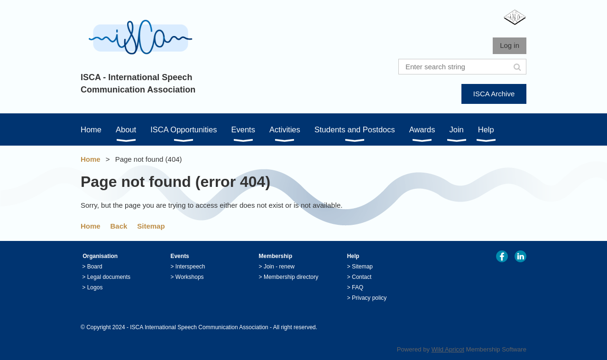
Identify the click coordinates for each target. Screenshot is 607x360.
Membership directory (291, 277)
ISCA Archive (494, 94)
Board (94, 266)
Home (91, 159)
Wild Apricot (448, 349)
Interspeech (190, 266)
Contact (361, 277)
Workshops (189, 277)
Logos (95, 287)
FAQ (357, 287)
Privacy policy (369, 298)
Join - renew (279, 266)
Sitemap (151, 226)
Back (119, 226)
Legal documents (108, 277)
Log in (509, 45)
